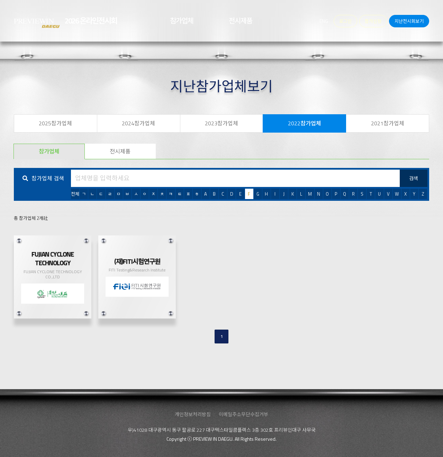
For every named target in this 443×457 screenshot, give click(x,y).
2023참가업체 (221, 123)
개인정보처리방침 (193, 414)
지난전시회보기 (409, 21)
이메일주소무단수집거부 (243, 414)
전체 (75, 193)
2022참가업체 (304, 123)
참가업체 (49, 151)
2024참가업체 (138, 123)
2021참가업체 (387, 123)
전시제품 (120, 151)
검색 (413, 178)
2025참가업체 (55, 123)
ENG (323, 21)
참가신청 (373, 21)
